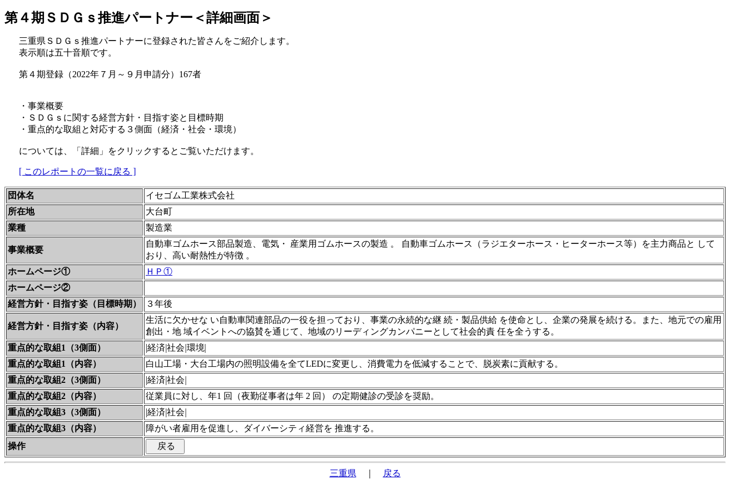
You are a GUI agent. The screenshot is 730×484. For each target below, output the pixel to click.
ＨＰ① (159, 271)
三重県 (343, 473)
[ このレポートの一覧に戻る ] (77, 171)
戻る (392, 473)
